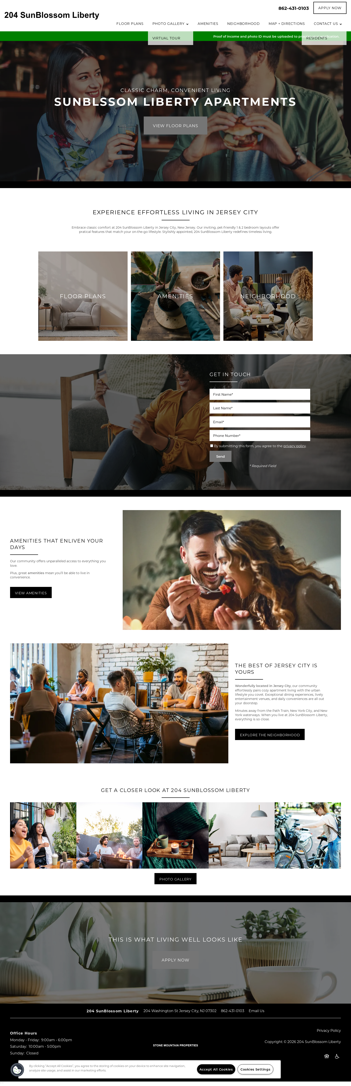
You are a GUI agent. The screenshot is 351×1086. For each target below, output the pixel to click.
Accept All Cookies (216, 1069)
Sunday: (17, 1053)
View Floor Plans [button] (175, 125)
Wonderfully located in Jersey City (263, 686)
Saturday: (18, 1046)
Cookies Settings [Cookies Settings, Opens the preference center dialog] (255, 1069)
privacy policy (294, 446)
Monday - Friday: (24, 1039)
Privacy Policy (329, 1030)
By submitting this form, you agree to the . (260, 446)
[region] (149, 1069)
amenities (36, 573)
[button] (330, 8)
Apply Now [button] (175, 960)
